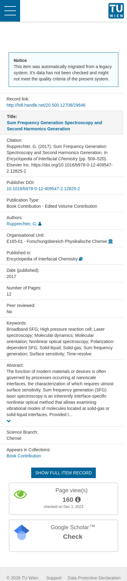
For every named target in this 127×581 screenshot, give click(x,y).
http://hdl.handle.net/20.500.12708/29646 (45, 105)
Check (73, 536)
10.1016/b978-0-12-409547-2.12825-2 (43, 188)
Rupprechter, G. (21, 223)
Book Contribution (23, 455)
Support (53, 577)
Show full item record (63, 472)
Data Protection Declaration (94, 577)
